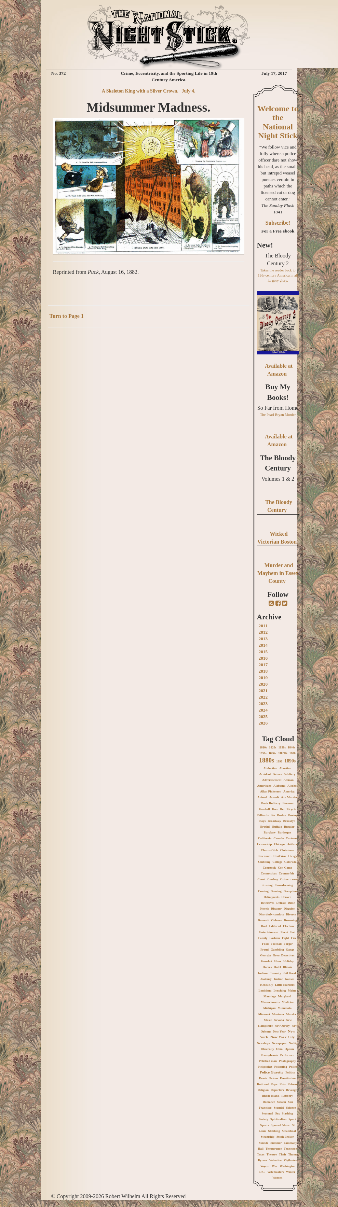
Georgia (265, 955)
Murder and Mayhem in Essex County (277, 573)
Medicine (288, 1002)
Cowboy (272, 879)
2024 (263, 710)
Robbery (287, 1095)
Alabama (279, 785)
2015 (263, 651)
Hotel (277, 967)
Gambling (277, 949)
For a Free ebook (278, 231)
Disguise (289, 908)
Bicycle (291, 809)
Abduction (270, 768)
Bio (273, 815)
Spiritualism (278, 1119)
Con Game (285, 867)
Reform (292, 1084)
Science (291, 1107)
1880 (292, 753)
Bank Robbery (270, 803)
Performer (287, 1055)
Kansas (289, 979)
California (265, 838)
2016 (263, 658)
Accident (265, 774)
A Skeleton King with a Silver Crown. (140, 91)
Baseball (264, 809)
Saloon (281, 1102)
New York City (282, 1037)
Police (293, 1066)
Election (288, 926)
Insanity (275, 973)
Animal (262, 797)
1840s (291, 747)
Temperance (274, 1148)
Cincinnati (264, 856)
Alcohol (292, 785)
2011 (263, 625)
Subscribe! (278, 223)
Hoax (278, 961)
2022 (263, 697)
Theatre (272, 1154)
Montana (278, 1014)
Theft (282, 1154)
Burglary (269, 832)
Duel (264, 926)
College (277, 862)
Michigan (269, 1008)
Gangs (290, 949)
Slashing (287, 1113)
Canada (278, 838)
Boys (262, 821)
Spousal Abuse (280, 1125)
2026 (263, 723)
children (292, 844)
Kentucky (266, 984)
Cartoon (291, 838)
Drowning (290, 920)
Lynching (279, 990)
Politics (290, 1072)
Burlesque (284, 832)
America (289, 791)
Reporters (277, 1090)
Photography (287, 1061)
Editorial (275, 926)
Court (261, 879)
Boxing (292, 815)
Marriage (269, 996)
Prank (263, 1078)
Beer (275, 809)
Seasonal (267, 1113)
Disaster (276, 908)
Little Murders (285, 984)
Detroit (281, 902)
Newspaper (279, 1043)
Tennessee (290, 1148)
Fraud (264, 949)
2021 (263, 690)
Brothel (265, 826)
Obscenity (267, 1049)
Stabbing (274, 1131)
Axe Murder (289, 797)
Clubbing (264, 862)
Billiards (263, 815)
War (275, 1166)
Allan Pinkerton (270, 791)
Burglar (289, 826)
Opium (289, 1049)
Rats (283, 1084)
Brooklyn (289, 821)
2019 (263, 677)
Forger (288, 943)
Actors (277, 774)
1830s (282, 747)
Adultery (290, 774)
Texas (261, 1154)
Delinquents (271, 897)
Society (263, 1119)
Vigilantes (290, 1160)
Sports (264, 1125)
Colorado (290, 862)
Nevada (279, 1020)
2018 (263, 671)
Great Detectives (284, 955)
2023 (263, 703)
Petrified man (268, 1061)
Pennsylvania (269, 1055)
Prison (273, 1078)
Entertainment (269, 932)
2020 (263, 684)
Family (263, 938)
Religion (263, 1090)
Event (284, 932)
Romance (269, 1102)
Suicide (263, 1143)
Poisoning (280, 1066)
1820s (272, 747)
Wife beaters (275, 1172)
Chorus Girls (269, 850)
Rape (274, 1084)
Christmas (287, 850)
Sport (292, 1119)
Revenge (291, 1090)
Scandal (279, 1107)
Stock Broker (285, 1136)
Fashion (275, 938)
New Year (279, 1031)
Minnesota (285, 1008)
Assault (274, 797)
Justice (278, 979)
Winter (290, 1172)
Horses (267, 967)
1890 (279, 761)
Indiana (263, 973)
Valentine (275, 1160)
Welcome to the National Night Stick (277, 122)
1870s (282, 753)
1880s (266, 760)
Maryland (284, 996)
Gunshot (266, 961)
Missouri (264, 1014)
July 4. (188, 91)
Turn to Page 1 (67, 316)
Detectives (267, 902)
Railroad (263, 1084)
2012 (263, 632)
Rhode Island (270, 1095)
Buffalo (277, 826)
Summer (276, 1143)
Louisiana (264, 990)
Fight (285, 938)
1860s (272, 753)
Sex (277, 1113)
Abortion (285, 768)
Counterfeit (286, 873)
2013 (263, 638)
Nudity (293, 1043)
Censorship (264, 844)
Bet (282, 809)
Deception (290, 891)
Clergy (292, 856)
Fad (292, 932)
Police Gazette (271, 1072)
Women (277, 1177)
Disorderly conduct (271, 914)
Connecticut (269, 873)
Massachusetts (270, 1002)
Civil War (279, 856)
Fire (294, 938)
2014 (263, 645)
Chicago (279, 844)
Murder (291, 1014)
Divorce (291, 914)
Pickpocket (265, 1066)
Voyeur (265, 1166)
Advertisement (271, 780)
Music (268, 1020)
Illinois (287, 967)
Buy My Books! (278, 392)
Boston (281, 815)
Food (265, 943)
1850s (263, 753)
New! (265, 245)
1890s (290, 760)
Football (276, 943)
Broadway (274, 821)
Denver (286, 897)
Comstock (269, 867)
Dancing (276, 891)
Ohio (279, 1049)
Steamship (267, 1136)
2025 (263, 716)
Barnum (288, 803)
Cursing (263, 891)
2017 (263, 664)
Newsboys (263, 1043)
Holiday (288, 961)
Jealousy (266, 979)
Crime (284, 879)
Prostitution (288, 1078)
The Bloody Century (278, 463)
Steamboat (289, 1131)
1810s (263, 747)
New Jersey (282, 1025)
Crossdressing (284, 885)
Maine (292, 990)
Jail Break (290, 973)
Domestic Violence (270, 920)
